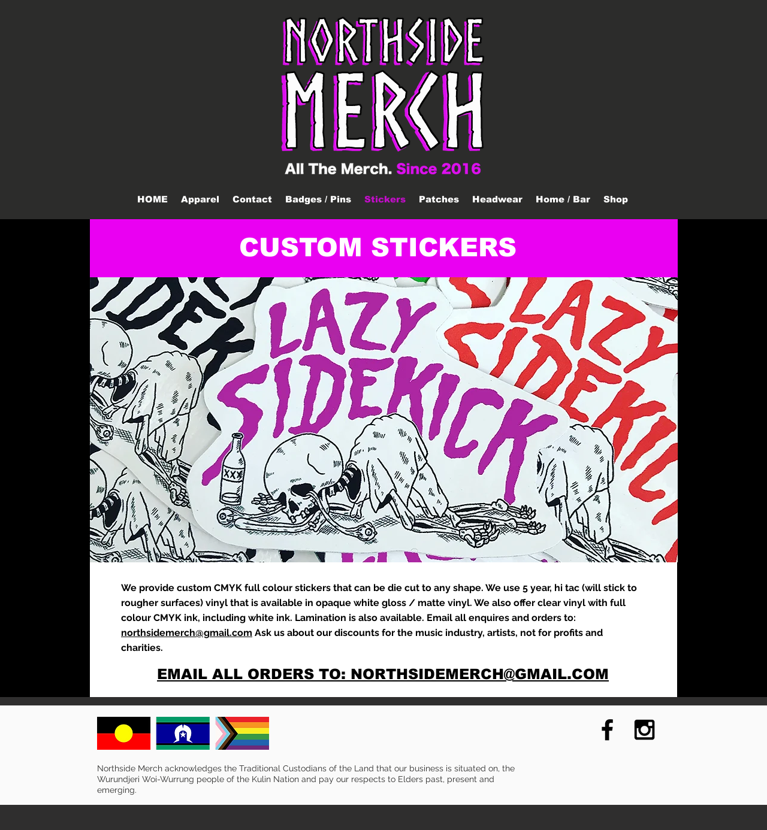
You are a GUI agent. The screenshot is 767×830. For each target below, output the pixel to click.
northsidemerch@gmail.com (186, 632)
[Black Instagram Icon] (644, 730)
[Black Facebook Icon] (607, 730)
